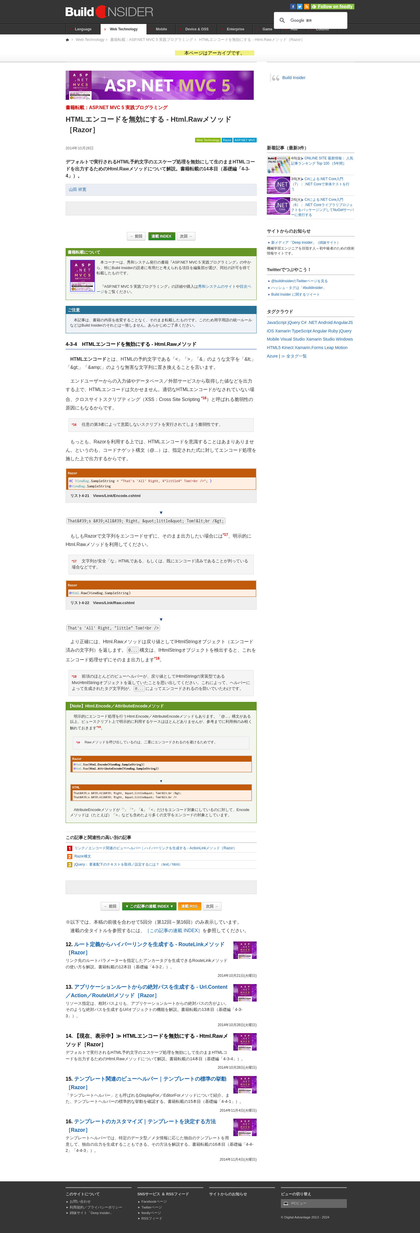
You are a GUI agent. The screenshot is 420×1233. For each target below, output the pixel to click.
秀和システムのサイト (217, 286)
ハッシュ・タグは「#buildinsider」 (298, 288)
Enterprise (235, 29)
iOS (270, 331)
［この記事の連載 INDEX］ (173, 930)
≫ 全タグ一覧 (294, 356)
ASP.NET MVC (245, 140)
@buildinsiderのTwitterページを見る (299, 281)
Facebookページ (154, 1201)
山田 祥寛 (77, 189)
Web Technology (124, 29)
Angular (320, 331)
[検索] (309, 20)
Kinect (287, 347)
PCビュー (299, 1203)
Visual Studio (292, 339)
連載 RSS (189, 906)
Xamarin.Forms (309, 347)
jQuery (294, 322)
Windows (344, 339)
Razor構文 (82, 856)
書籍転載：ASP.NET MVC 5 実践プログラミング (151, 39)
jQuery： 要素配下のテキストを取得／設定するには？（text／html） (128, 864)
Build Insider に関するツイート (295, 294)
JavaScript (276, 322)
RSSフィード (151, 1218)
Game (267, 29)
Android (325, 322)
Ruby (333, 331)
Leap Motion (336, 347)
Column (322, 29)
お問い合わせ (80, 1201)
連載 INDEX (161, 236)
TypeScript (302, 331)
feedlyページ (151, 1213)
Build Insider (293, 77)
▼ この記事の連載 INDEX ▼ (149, 906)
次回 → (186, 236)
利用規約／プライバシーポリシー (96, 1207)
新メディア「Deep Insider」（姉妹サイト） (305, 242)
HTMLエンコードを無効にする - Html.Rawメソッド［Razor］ (251, 39)
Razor (227, 140)
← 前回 (136, 236)
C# (304, 322)
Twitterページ (151, 1207)
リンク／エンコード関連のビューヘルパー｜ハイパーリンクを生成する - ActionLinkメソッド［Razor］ (155, 848)
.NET (312, 322)
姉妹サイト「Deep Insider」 (91, 1213)
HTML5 (274, 347)
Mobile (161, 29)
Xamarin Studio (320, 339)
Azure (272, 356)
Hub (294, 29)
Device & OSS (197, 29)
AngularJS (343, 322)
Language (83, 29)
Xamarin (283, 331)
